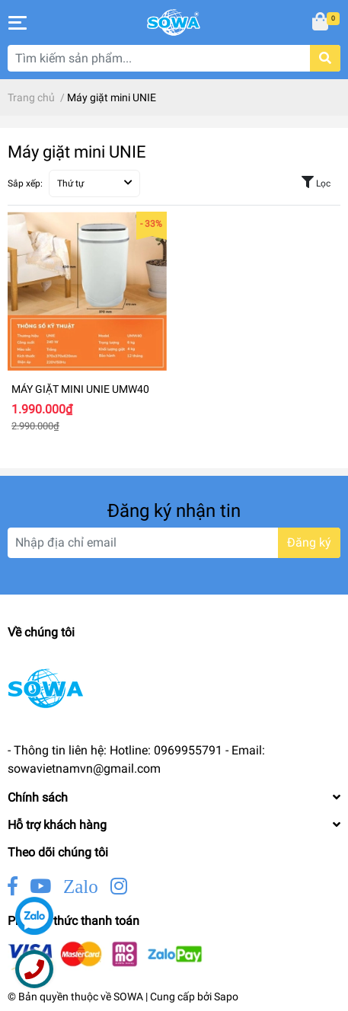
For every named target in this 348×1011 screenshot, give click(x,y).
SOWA (128, 996)
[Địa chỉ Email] (174, 543)
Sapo (226, 996)
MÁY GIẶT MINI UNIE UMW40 (80, 389)
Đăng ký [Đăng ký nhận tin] (309, 542)
